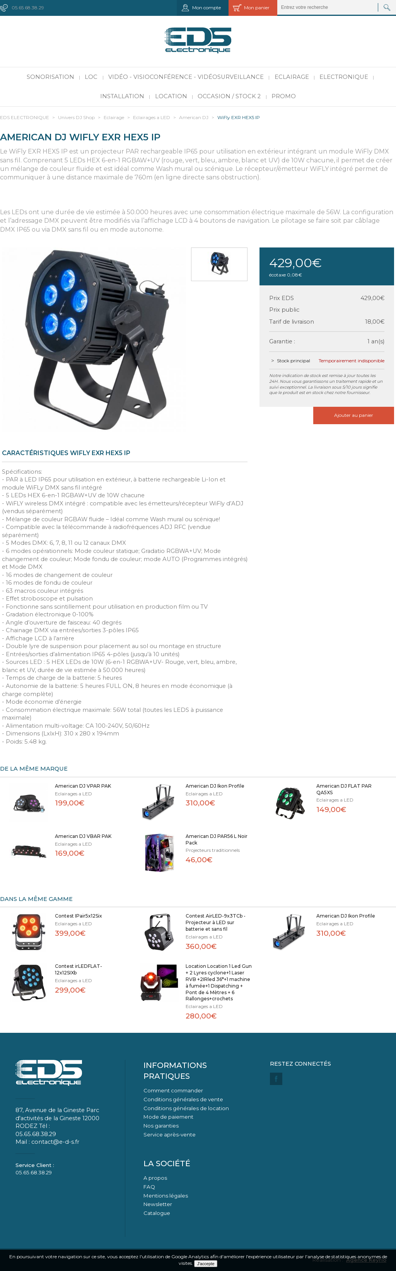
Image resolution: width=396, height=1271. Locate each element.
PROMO (283, 96)
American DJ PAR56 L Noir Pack (217, 839)
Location (171, 96)
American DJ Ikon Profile (215, 786)
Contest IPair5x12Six (78, 916)
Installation (122, 96)
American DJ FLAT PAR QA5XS (344, 789)
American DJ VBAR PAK (83, 836)
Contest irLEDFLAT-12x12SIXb (78, 969)
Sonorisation (50, 76)
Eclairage (292, 76)
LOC (91, 76)
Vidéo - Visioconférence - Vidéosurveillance (186, 76)
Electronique (343, 76)
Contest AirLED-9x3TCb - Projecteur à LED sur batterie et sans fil (216, 922)
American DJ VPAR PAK (83, 786)
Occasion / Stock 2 (229, 96)
